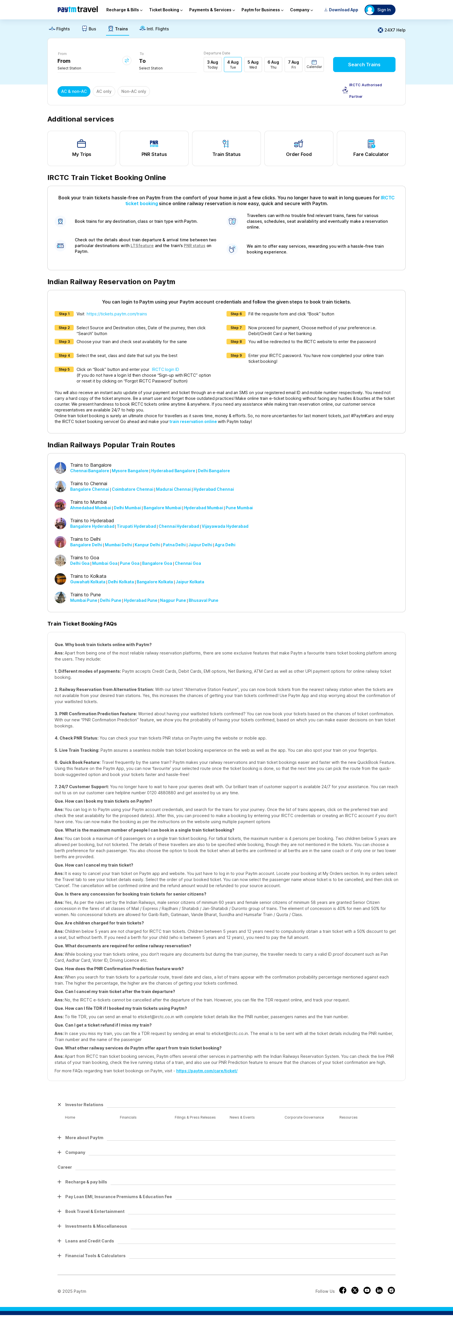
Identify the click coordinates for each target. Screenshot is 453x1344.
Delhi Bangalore (214, 470)
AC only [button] (104, 91)
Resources (348, 1117)
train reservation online (193, 421)
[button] (314, 64)
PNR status (194, 245)
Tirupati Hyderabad (136, 526)
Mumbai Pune (83, 600)
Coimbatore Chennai (133, 489)
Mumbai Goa (104, 563)
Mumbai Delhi (118, 544)
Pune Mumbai (239, 507)
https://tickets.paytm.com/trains (117, 313)
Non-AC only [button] (133, 91)
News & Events (242, 1117)
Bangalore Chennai (89, 489)
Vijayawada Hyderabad (225, 526)
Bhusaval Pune (203, 600)
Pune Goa (129, 563)
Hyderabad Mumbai (203, 507)
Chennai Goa (188, 563)
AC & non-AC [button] (74, 91)
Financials (128, 1117)
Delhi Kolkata (121, 581)
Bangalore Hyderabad (92, 526)
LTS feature (142, 245)
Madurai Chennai (173, 489)
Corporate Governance (304, 1117)
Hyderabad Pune (140, 600)
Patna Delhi (174, 544)
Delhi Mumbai (127, 507)
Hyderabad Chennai (214, 489)
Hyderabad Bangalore (173, 470)
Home (70, 1117)
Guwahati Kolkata (87, 581)
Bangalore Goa (157, 563)
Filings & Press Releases (195, 1117)
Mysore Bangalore (130, 470)
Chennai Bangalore (89, 470)
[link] (59, 30)
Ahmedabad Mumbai (90, 507)
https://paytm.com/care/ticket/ (206, 1070)
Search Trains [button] (364, 64)
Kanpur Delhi (147, 544)
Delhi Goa (80, 563)
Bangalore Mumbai (162, 507)
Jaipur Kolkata (190, 581)
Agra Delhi (225, 544)
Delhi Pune (110, 600)
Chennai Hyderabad (179, 526)
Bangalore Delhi (86, 544)
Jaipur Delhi (200, 544)
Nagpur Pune (173, 600)
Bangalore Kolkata (155, 581)
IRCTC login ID (165, 369)
